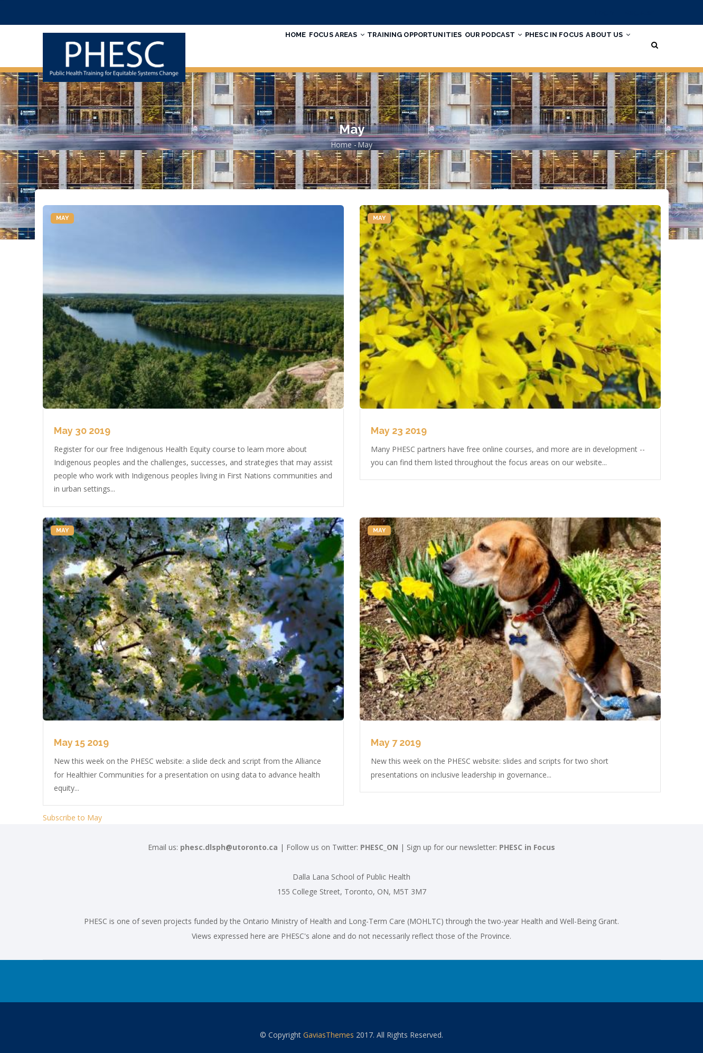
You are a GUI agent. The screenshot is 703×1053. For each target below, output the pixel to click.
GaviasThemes (328, 1035)
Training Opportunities (385, 44)
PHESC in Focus (542, 44)
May (62, 218)
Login (604, 12)
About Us (604, 44)
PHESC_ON (379, 847)
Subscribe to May (72, 817)
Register (639, 12)
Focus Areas (299, 44)
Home (249, 44)
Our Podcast (473, 44)
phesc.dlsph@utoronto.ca (229, 847)
